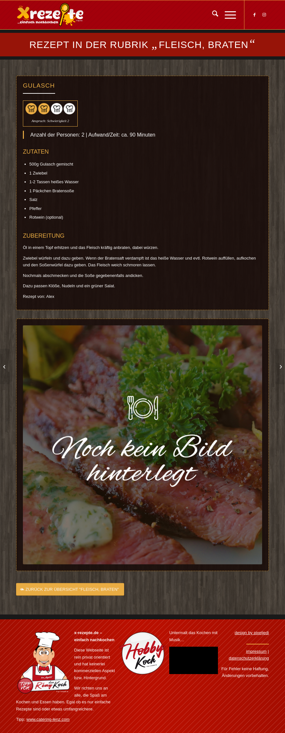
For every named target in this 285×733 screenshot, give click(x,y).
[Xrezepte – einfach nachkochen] (50, 14)
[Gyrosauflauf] (280, 366)
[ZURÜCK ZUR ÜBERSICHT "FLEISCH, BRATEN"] (70, 594)
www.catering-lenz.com (48, 719)
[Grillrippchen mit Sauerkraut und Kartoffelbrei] (5, 366)
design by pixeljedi (252, 632)
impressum (256, 651)
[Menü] (227, 14)
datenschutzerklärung (249, 658)
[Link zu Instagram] (264, 15)
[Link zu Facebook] (254, 15)
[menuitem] (212, 14)
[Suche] (212, 14)
